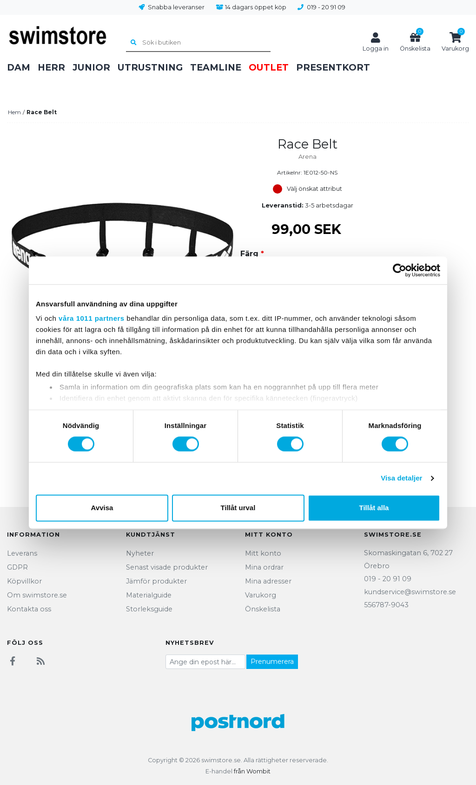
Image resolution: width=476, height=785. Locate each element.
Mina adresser (268, 581)
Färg (252, 253)
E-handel (218, 771)
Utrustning (150, 67)
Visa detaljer (401, 478)
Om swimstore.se (37, 595)
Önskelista (262, 609)
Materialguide (149, 595)
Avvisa (102, 508)
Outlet (269, 67)
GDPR (17, 567)
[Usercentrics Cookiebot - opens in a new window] (399, 270)
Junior (91, 67)
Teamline (215, 67)
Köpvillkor (24, 581)
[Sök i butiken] (198, 43)
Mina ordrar (264, 567)
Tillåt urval (238, 508)
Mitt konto (263, 553)
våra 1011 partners (92, 318)
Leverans (22, 553)
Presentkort (333, 67)
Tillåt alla (374, 508)
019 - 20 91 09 (326, 7)
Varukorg (260, 595)
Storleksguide (149, 609)
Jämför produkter (156, 581)
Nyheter (140, 553)
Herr (51, 67)
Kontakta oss (29, 609)
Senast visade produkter (167, 567)
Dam (18, 67)
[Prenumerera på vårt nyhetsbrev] (205, 662)
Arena (307, 156)
